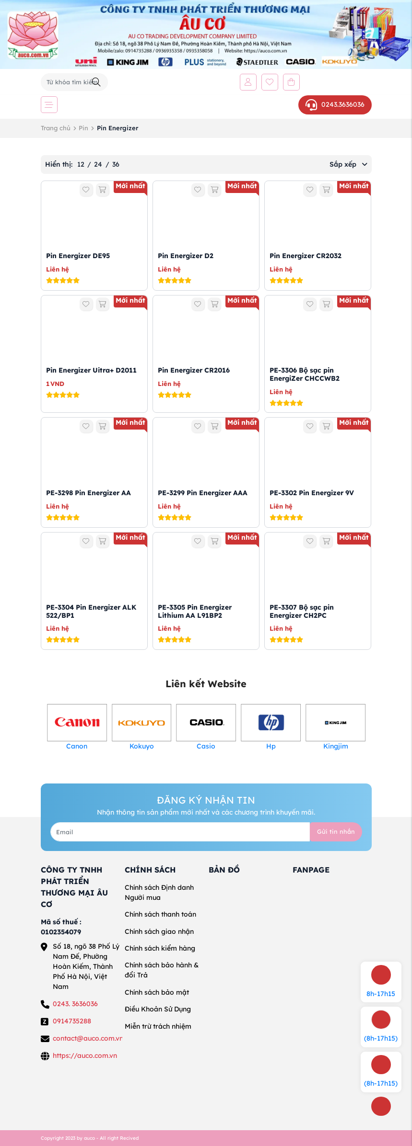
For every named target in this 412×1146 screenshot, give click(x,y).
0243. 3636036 (75, 1003)
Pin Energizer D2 (185, 255)
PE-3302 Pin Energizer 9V (312, 492)
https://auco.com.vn (85, 1055)
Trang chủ (56, 128)
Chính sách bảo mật (157, 992)
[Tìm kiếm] (96, 82)
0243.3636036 (335, 105)
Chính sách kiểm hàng (160, 948)
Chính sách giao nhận (159, 931)
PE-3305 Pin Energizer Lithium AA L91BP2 (195, 611)
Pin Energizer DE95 (78, 255)
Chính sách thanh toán (160, 914)
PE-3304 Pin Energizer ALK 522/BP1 (91, 611)
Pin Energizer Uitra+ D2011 (91, 370)
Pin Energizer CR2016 (194, 370)
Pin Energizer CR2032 (305, 255)
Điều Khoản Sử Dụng (158, 1009)
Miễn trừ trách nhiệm (158, 1026)
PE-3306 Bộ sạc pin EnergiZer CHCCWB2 (305, 374)
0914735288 (72, 1021)
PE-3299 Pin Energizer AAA (202, 492)
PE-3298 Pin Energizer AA (88, 492)
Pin (83, 128)
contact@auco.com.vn (88, 1038)
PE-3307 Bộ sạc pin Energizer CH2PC (302, 611)
